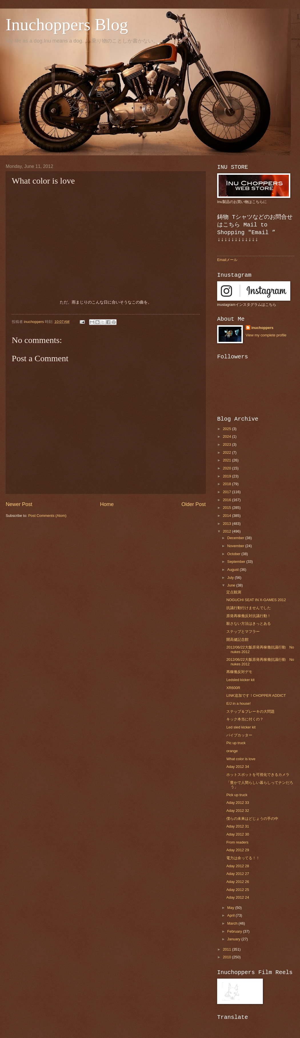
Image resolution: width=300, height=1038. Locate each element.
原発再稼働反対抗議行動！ (248, 616)
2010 (227, 957)
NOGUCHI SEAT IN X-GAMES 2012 (256, 600)
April (231, 915)
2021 (227, 460)
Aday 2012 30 (237, 834)
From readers (237, 842)
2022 (227, 452)
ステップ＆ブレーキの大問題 (250, 711)
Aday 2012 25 (237, 890)
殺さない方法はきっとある (248, 623)
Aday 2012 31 (237, 826)
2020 (227, 468)
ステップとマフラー (243, 631)
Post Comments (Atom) (47, 515)
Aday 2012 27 (237, 874)
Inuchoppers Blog (67, 24)
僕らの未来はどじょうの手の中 (252, 818)
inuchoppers (262, 328)
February (235, 931)
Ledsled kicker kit (240, 680)
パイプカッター (239, 735)
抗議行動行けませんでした (248, 608)
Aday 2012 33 (237, 802)
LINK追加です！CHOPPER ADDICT (256, 695)
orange (232, 751)
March (232, 923)
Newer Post (19, 504)
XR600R (233, 688)
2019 (227, 476)
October (234, 554)
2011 (227, 949)
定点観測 (233, 592)
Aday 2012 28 (237, 866)
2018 (227, 484)
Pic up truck (235, 743)
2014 (227, 515)
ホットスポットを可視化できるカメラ (257, 774)
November (236, 546)
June (231, 585)
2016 (227, 500)
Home (107, 504)
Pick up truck (236, 795)
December (236, 538)
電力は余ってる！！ (243, 858)
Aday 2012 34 (237, 766)
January (234, 939)
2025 (227, 429)
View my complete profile (266, 335)
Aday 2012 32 (237, 810)
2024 (227, 436)
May (231, 908)
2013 (227, 523)
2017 (227, 492)
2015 (227, 507)
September (236, 561)
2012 (227, 531)
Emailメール (227, 260)
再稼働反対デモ (239, 672)
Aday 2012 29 (237, 850)
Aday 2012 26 (237, 882)
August (233, 569)
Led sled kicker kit (240, 727)
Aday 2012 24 (237, 897)
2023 (227, 444)
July (231, 577)
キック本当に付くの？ (244, 719)
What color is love (240, 759)
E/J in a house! (238, 703)
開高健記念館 (237, 639)
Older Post (193, 504)
